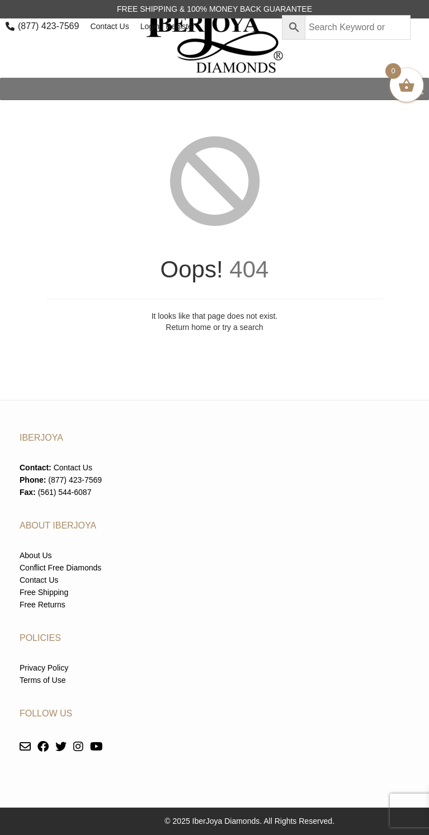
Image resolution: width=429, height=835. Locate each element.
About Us (36, 555)
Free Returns (42, 604)
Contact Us (109, 26)
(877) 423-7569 (48, 26)
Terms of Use (42, 680)
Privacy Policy (44, 667)
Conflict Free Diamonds (60, 567)
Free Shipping (44, 592)
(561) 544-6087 (65, 492)
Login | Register (167, 26)
